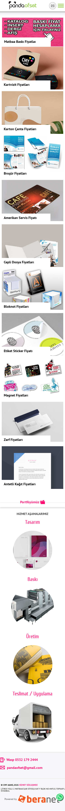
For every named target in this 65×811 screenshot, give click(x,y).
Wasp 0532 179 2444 (22, 759)
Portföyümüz (32, 502)
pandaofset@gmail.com (21, 767)
